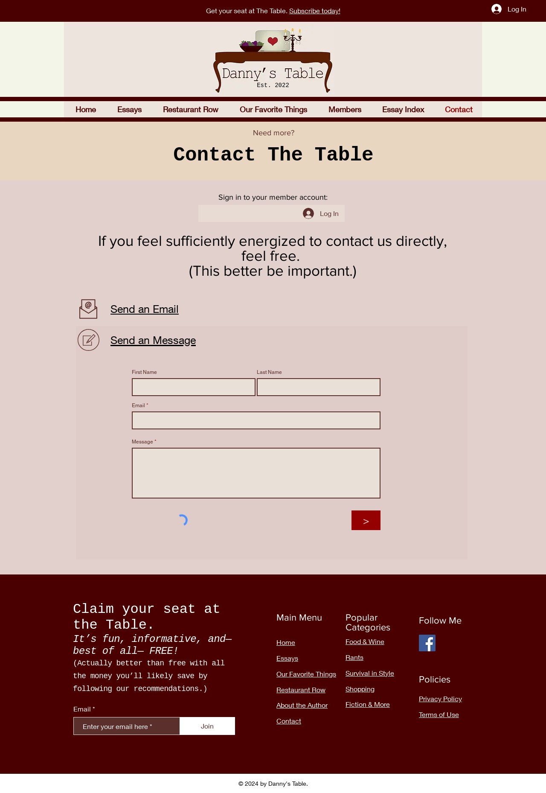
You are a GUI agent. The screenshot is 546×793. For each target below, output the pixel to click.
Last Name (269, 372)
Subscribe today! (314, 10)
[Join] (207, 726)
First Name (144, 372)
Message (142, 441)
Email (138, 405)
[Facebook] (427, 643)
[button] (190, 109)
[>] (365, 520)
